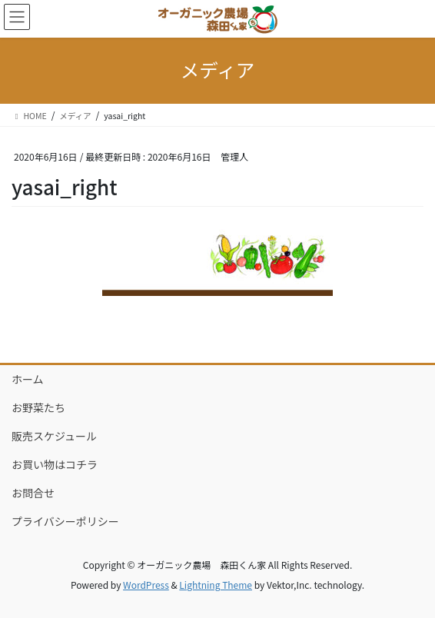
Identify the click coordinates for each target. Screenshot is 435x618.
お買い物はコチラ (55, 464)
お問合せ (33, 492)
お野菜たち (38, 407)
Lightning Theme (215, 584)
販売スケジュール (54, 436)
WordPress (146, 584)
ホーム (28, 379)
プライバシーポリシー (65, 521)
